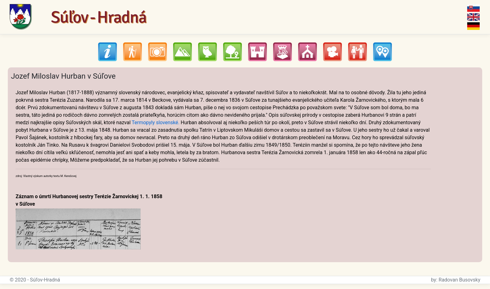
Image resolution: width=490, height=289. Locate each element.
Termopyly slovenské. (155, 122)
